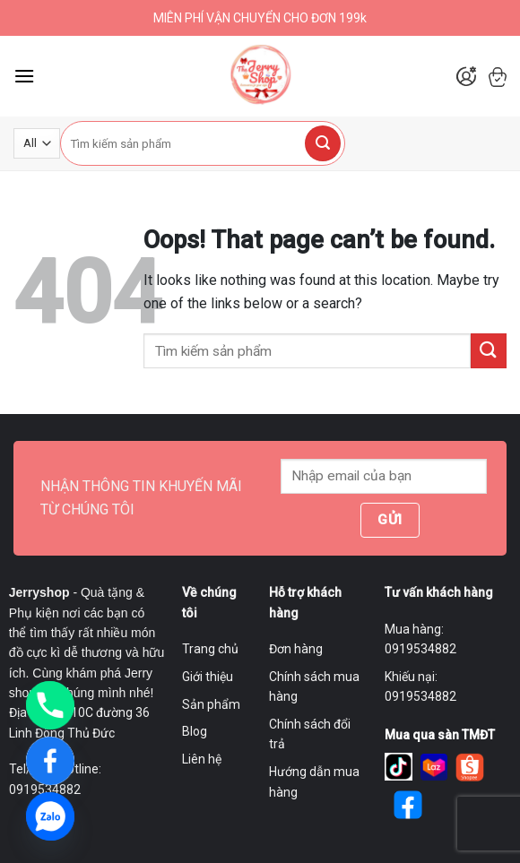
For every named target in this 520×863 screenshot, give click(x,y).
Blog (194, 731)
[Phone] (50, 705)
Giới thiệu (207, 676)
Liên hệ (201, 759)
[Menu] (24, 76)
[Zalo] (50, 816)
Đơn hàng (296, 649)
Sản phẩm (211, 704)
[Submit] (323, 143)
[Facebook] (50, 761)
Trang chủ (210, 649)
